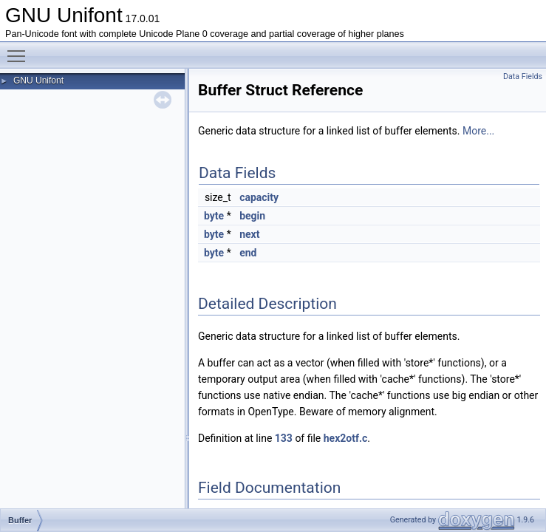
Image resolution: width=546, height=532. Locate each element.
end (247, 253)
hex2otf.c (346, 438)
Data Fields (522, 76)
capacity (259, 197)
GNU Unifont (38, 80)
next (249, 234)
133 (284, 438)
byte (214, 216)
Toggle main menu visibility (20, 49)
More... (478, 131)
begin (252, 216)
